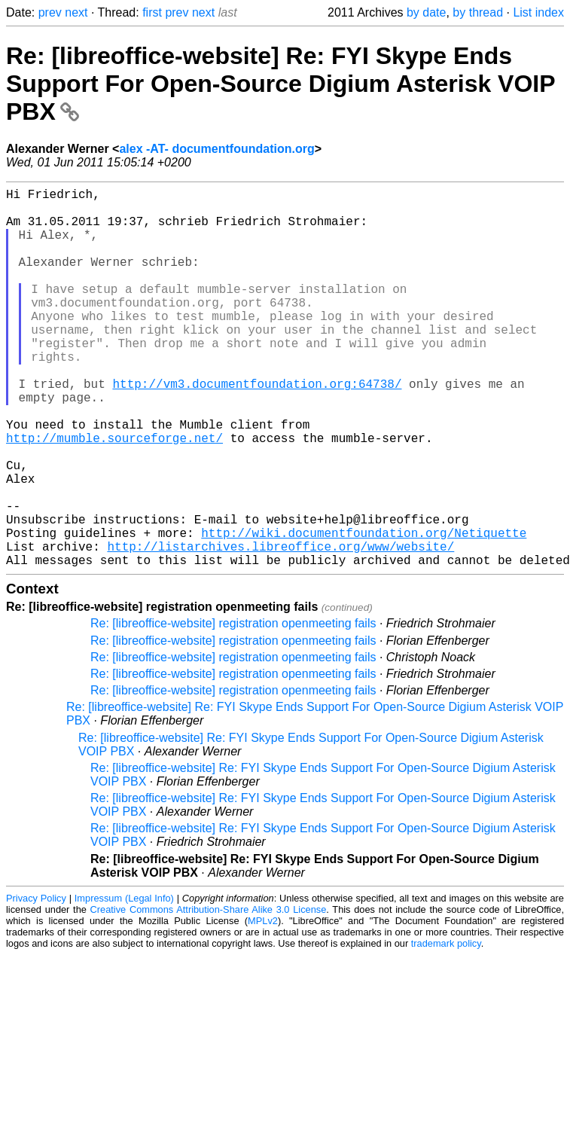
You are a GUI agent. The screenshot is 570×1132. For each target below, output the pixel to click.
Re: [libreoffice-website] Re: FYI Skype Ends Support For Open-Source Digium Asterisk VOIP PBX (280, 83)
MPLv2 (263, 1005)
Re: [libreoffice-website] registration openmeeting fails (233, 707)
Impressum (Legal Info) (124, 982)
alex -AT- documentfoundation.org (216, 148)
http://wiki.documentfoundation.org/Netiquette (363, 611)
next (76, 12)
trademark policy (446, 1027)
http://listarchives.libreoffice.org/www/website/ (280, 627)
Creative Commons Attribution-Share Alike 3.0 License (208, 993)
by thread (478, 12)
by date (426, 12)
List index (538, 12)
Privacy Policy (36, 982)
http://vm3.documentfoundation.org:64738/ (256, 428)
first (152, 12)
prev (50, 12)
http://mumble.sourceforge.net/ (114, 495)
